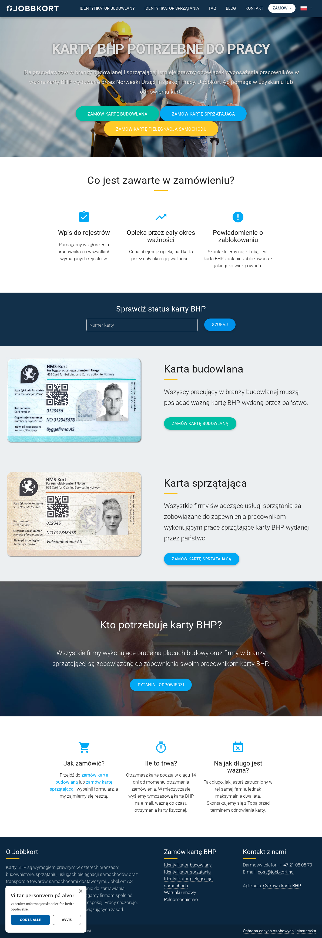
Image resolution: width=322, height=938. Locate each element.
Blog (231, 8)
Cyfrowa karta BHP (282, 885)
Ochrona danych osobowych (268, 931)
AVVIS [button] (67, 919)
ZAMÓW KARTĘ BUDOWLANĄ (200, 423)
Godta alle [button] (30, 919)
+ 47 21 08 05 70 (296, 865)
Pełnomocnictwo (181, 899)
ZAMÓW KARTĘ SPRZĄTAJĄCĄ (202, 559)
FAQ (212, 8)
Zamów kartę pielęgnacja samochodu (161, 129)
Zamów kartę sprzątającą (203, 114)
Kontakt (254, 8)
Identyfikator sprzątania (172, 8)
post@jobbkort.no (276, 872)
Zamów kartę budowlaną (117, 114)
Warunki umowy (180, 892)
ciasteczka (306, 931)
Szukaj (220, 325)
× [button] (80, 891)
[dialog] (45, 909)
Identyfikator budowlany (107, 8)
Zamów (282, 8)
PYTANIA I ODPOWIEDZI (161, 685)
